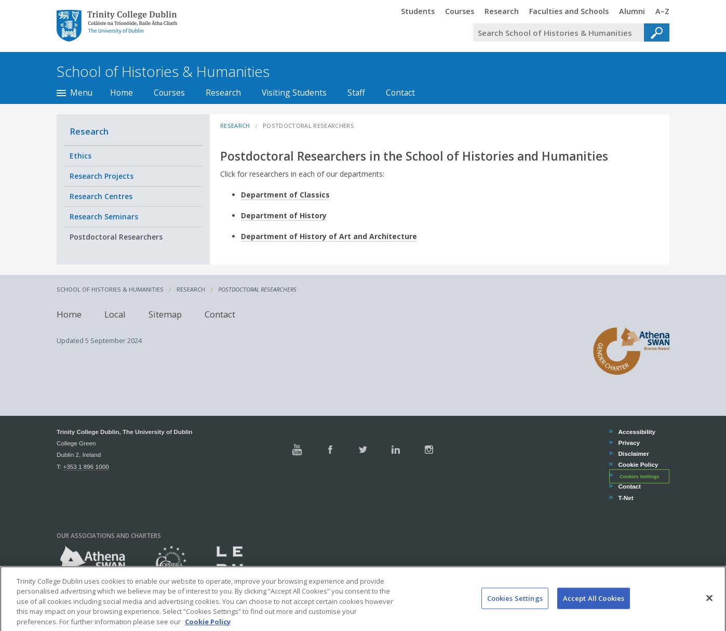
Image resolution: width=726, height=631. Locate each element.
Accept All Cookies (593, 606)
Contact (400, 92)
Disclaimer (633, 453)
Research (223, 92)
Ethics (80, 156)
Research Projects (101, 176)
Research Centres (101, 196)
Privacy (628, 442)
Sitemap (165, 314)
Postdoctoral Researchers (116, 237)
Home (121, 92)
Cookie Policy (637, 464)
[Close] (709, 606)
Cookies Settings (639, 476)
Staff (356, 92)
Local (115, 314)
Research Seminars (104, 216)
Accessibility (636, 431)
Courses (169, 92)
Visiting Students (294, 92)
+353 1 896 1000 (86, 466)
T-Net (625, 497)
